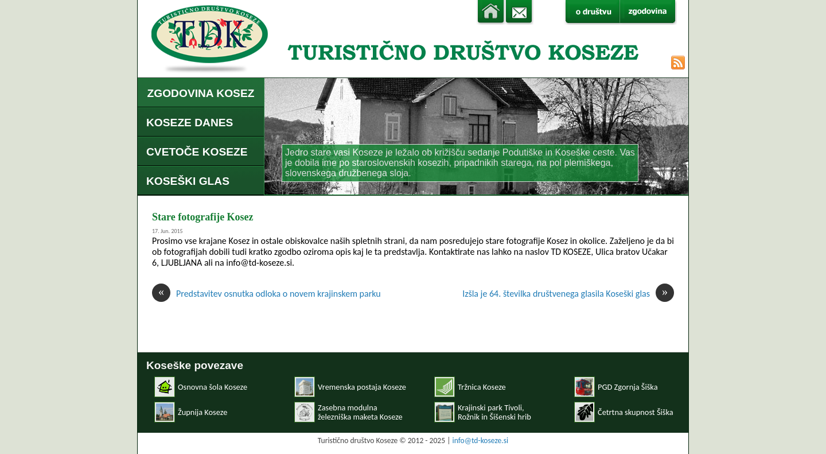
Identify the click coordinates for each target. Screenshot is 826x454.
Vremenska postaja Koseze (362, 387)
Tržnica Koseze (482, 387)
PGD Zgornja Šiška (628, 387)
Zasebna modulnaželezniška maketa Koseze (360, 412)
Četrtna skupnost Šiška (635, 412)
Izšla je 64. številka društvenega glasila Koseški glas (568, 293)
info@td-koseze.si (481, 440)
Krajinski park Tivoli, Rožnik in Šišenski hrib (494, 412)
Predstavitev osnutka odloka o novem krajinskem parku (266, 293)
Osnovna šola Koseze (212, 387)
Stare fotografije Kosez (203, 217)
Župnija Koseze (202, 412)
